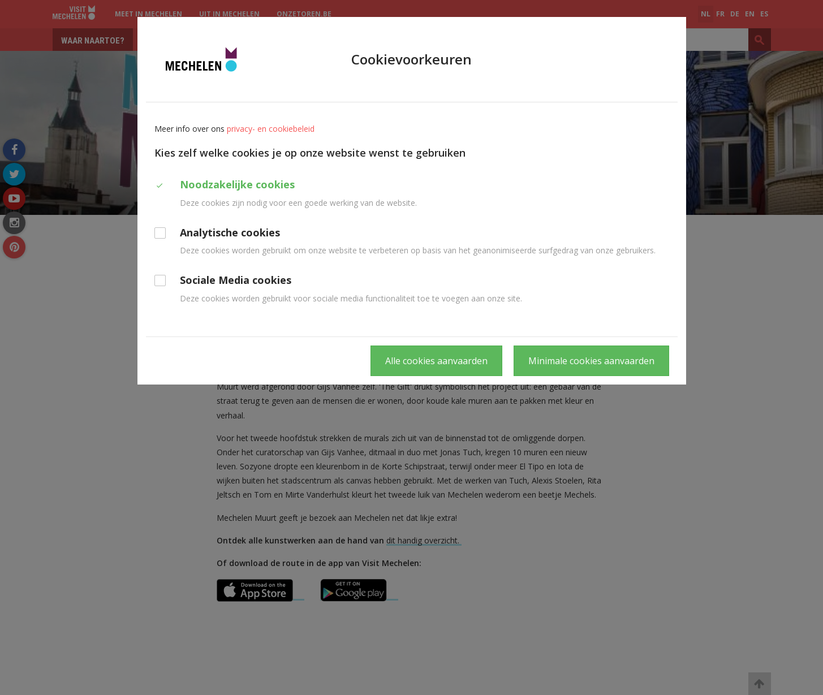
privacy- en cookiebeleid (270, 128)
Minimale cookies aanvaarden (591, 361)
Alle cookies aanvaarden (436, 361)
